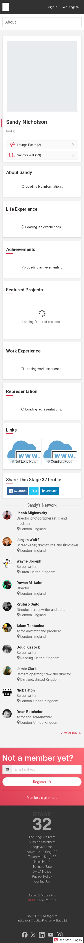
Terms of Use (42, 866)
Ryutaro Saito (28, 604)
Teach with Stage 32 (42, 857)
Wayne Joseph (29, 561)
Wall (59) (42, 155)
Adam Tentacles (30, 626)
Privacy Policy (42, 876)
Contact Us (42, 881)
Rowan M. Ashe (29, 583)
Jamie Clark (27, 669)
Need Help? (42, 862)
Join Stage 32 (70, 7)
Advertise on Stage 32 (42, 852)
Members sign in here (42, 797)
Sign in (52, 7)
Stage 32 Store (46, 900)
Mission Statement (42, 842)
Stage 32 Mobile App (42, 895)
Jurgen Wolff (28, 540)
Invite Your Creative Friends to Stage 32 (42, 920)
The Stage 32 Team (42, 837)
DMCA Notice (42, 871)
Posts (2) (42, 145)
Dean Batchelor (30, 712)
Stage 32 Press (42, 847)
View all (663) (71, 733)
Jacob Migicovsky (32, 513)
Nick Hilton (26, 690)
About (10, 22)
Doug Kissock (28, 647)
